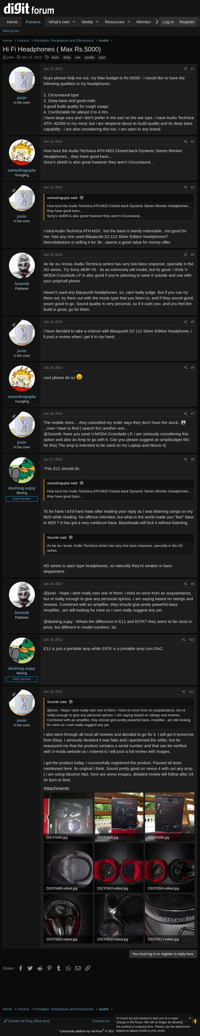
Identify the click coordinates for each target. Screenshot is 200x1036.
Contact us (101, 1021)
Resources (114, 21)
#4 (192, 255)
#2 (192, 141)
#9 (192, 584)
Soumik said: (57, 537)
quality (89, 57)
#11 (191, 692)
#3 (192, 187)
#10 (191, 640)
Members (144, 21)
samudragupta (22, 170)
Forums (33, 21)
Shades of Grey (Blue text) (27, 1021)
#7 (192, 414)
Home (12, 21)
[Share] (185, 69)
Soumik (21, 283)
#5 (192, 322)
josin (10, 57)
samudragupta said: (62, 198)
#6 (192, 368)
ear (78, 57)
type (102, 57)
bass (55, 57)
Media (87, 21)
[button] (74, 22)
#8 (192, 459)
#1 (192, 69)
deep (67, 57)
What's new (59, 21)
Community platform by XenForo (100, 1031)
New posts (11, 31)
